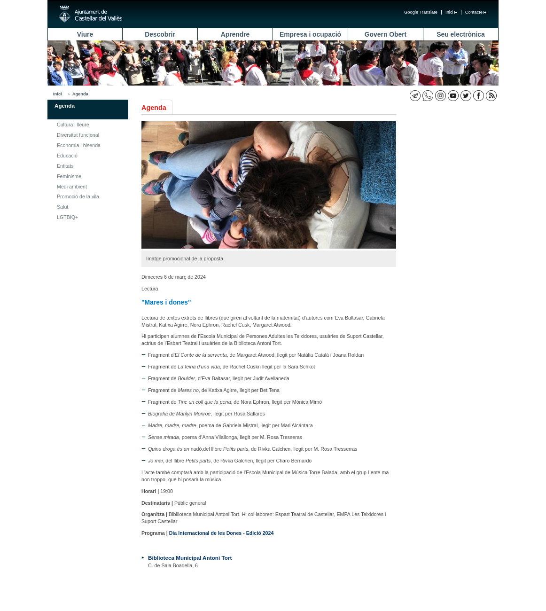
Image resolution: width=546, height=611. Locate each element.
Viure (85, 34)
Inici (451, 12)
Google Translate (420, 12)
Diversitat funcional (78, 135)
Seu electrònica (460, 34)
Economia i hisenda (79, 145)
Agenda (80, 94)
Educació (67, 155)
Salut (62, 207)
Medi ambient (72, 186)
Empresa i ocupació (310, 34)
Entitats (65, 166)
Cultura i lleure (73, 124)
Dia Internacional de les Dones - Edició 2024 (221, 533)
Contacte (475, 12)
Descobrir (160, 34)
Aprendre (235, 34)
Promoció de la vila (78, 196)
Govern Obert (385, 34)
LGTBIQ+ (67, 217)
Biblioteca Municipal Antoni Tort (190, 558)
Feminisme (69, 176)
